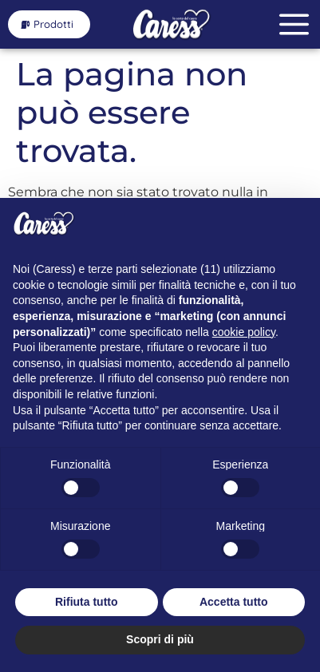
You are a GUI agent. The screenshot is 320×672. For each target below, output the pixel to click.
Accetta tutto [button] (234, 601)
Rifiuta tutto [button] (86, 601)
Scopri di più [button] (160, 639)
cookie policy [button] (243, 332)
